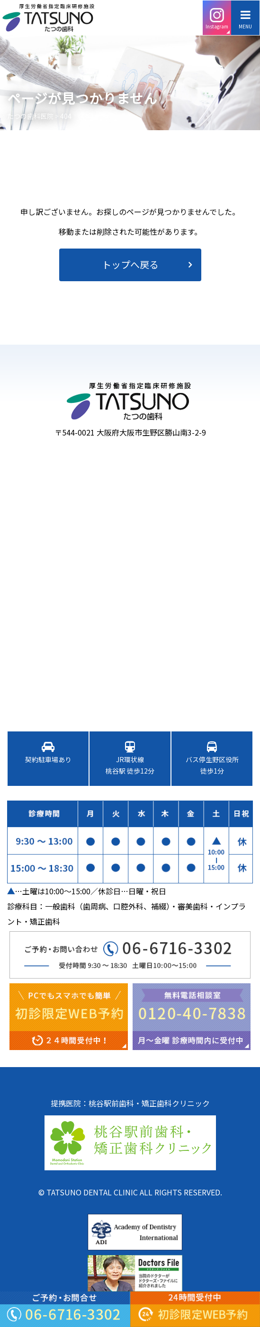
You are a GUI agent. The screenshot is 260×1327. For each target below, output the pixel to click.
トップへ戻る (130, 264)
